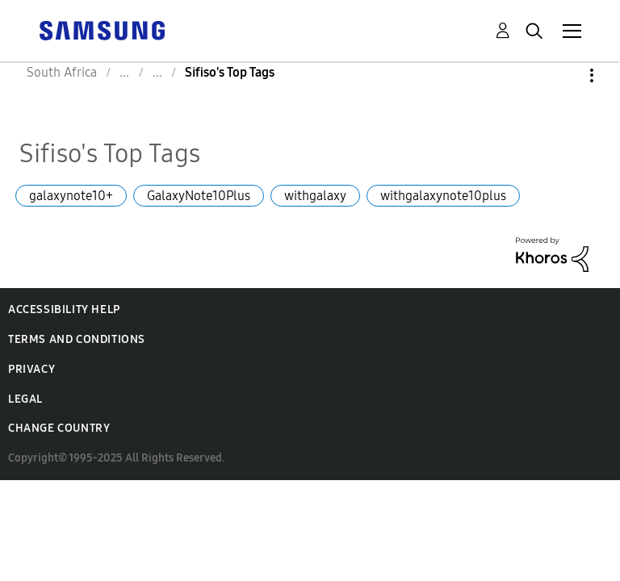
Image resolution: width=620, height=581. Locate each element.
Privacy (31, 369)
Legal (25, 399)
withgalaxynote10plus (443, 195)
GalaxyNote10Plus (198, 195)
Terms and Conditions (76, 339)
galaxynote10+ (71, 195)
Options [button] (564, 75)
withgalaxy (315, 195)
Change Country (59, 428)
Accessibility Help (64, 309)
